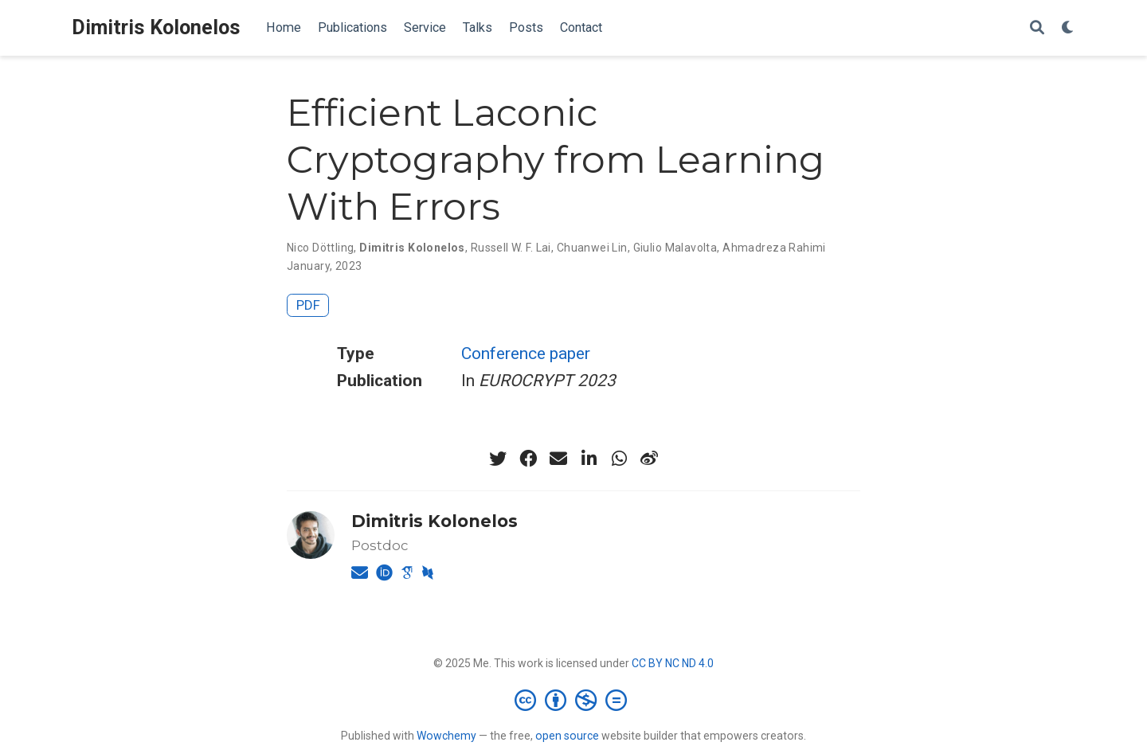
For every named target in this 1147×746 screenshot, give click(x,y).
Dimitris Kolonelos (156, 27)
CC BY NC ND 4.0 (673, 663)
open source (567, 735)
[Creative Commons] (574, 699)
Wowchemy (446, 735)
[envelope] (558, 459)
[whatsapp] (619, 459)
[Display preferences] (1068, 28)
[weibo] (649, 459)
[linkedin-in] (589, 459)
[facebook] (528, 459)
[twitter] (498, 459)
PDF (308, 305)
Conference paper (525, 353)
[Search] (1037, 28)
